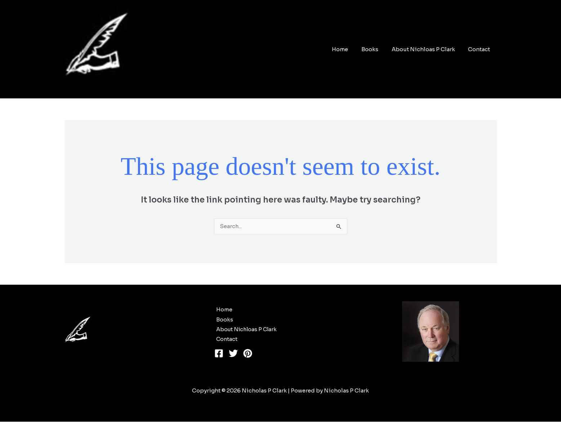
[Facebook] (218, 354)
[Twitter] (233, 354)
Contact (480, 49)
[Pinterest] (247, 354)
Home (348, 49)
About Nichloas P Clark (427, 49)
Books (376, 49)
